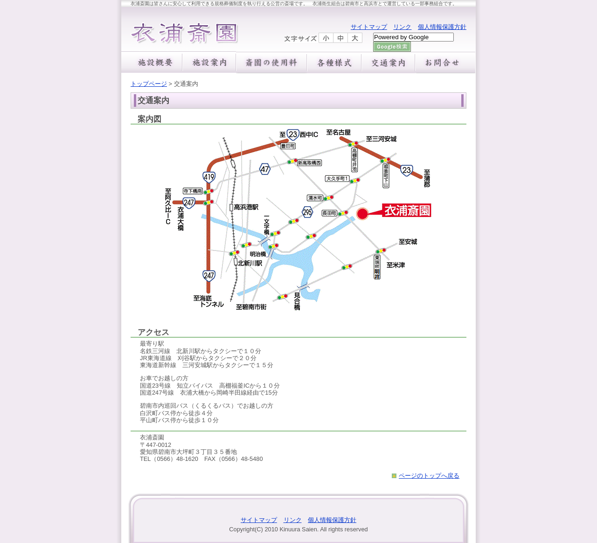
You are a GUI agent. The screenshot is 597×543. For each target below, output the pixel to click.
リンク (402, 26)
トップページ (149, 83)
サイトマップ (369, 26)
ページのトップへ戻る (429, 475)
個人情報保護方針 (442, 26)
